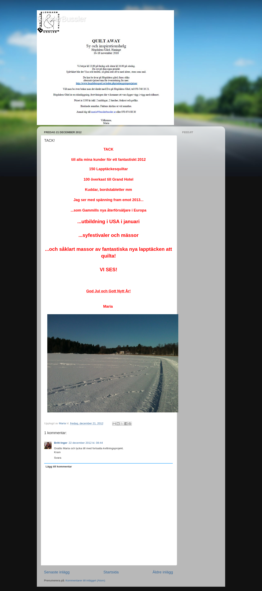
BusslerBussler (61, 19)
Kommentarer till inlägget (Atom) (85, 580)
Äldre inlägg (162, 572)
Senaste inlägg (57, 572)
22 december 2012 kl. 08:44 (86, 442)
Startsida (111, 572)
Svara (57, 457)
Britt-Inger (60, 442)
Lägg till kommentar (59, 466)
